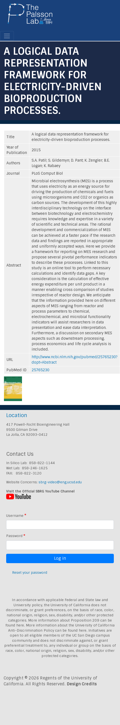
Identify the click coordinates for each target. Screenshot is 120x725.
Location (16, 415)
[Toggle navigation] (7, 36)
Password (14, 536)
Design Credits (82, 684)
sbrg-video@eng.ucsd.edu (60, 482)
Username (14, 515)
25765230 (40, 370)
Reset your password (29, 572)
